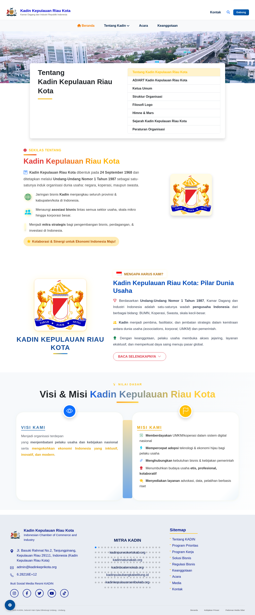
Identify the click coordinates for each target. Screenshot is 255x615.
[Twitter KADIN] (39, 593)
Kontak (215, 12)
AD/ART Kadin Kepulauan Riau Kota (159, 80)
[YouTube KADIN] (52, 593)
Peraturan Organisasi (148, 129)
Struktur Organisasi (147, 96)
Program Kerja (183, 552)
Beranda (85, 25)
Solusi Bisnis (181, 558)
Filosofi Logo (142, 104)
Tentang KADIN (183, 539)
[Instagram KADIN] (14, 593)
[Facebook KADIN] (27, 593)
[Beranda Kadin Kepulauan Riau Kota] (38, 12)
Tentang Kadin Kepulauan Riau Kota (159, 72)
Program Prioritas (185, 545)
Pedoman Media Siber (235, 610)
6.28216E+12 (27, 574)
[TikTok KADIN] (64, 593)
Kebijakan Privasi (211, 610)
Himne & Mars (143, 113)
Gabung (241, 12)
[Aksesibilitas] (10, 605)
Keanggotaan (168, 25)
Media (176, 583)
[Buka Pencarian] (228, 12)
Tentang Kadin (116, 26)
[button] (95, 547)
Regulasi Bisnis (183, 564)
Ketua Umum (142, 88)
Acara (143, 25)
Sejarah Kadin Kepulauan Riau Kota (159, 121)
